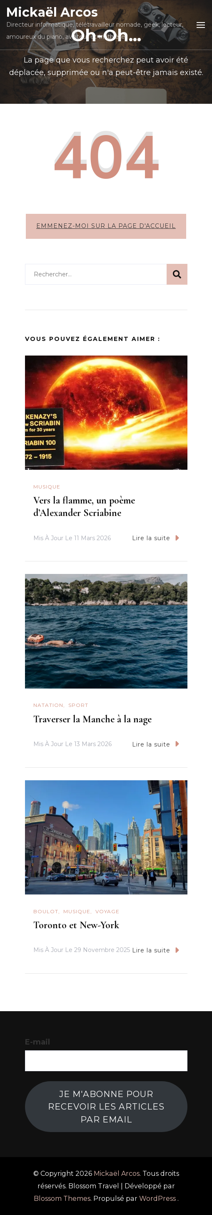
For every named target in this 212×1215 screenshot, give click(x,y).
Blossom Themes (62, 1198)
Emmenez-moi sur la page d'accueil (106, 226)
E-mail (37, 1042)
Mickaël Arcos (52, 12)
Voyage (107, 911)
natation (48, 705)
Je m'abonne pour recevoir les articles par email (106, 1107)
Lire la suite (155, 538)
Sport (78, 705)
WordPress (157, 1198)
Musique (46, 486)
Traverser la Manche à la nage (92, 719)
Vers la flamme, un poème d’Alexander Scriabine (84, 506)
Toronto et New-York (76, 925)
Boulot (45, 911)
